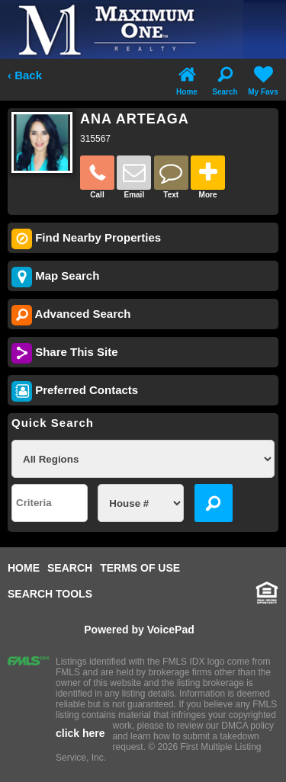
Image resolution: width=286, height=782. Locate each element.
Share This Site (64, 353)
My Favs (263, 79)
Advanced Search (71, 315)
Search (224, 79)
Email (134, 177)
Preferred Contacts (74, 391)
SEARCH (69, 567)
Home (187, 79)
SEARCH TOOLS (50, 593)
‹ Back (25, 75)
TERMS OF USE (140, 567)
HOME (24, 567)
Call (97, 177)
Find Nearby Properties (86, 239)
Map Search (55, 277)
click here (80, 733)
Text (171, 177)
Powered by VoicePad (139, 629)
